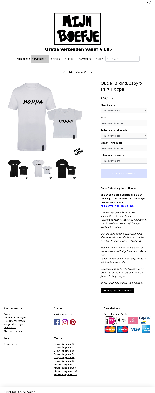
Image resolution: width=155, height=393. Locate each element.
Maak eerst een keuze (123, 173)
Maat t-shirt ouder (111, 142)
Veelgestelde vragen (14, 324)
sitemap (88, 387)
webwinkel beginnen (105, 387)
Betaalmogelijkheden (14, 320)
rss (94, 387)
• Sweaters (86, 58)
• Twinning (39, 58)
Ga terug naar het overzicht (117, 290)
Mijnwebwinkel (132, 387)
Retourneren (10, 327)
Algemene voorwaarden (15, 331)
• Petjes (71, 58)
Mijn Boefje (23, 58)
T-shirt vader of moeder (115, 129)
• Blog (99, 58)
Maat (104, 117)
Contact (8, 314)
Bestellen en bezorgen (15, 317)
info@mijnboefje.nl (63, 314)
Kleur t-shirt (108, 104)
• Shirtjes (56, 58)
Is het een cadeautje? (113, 155)
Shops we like (10, 343)
